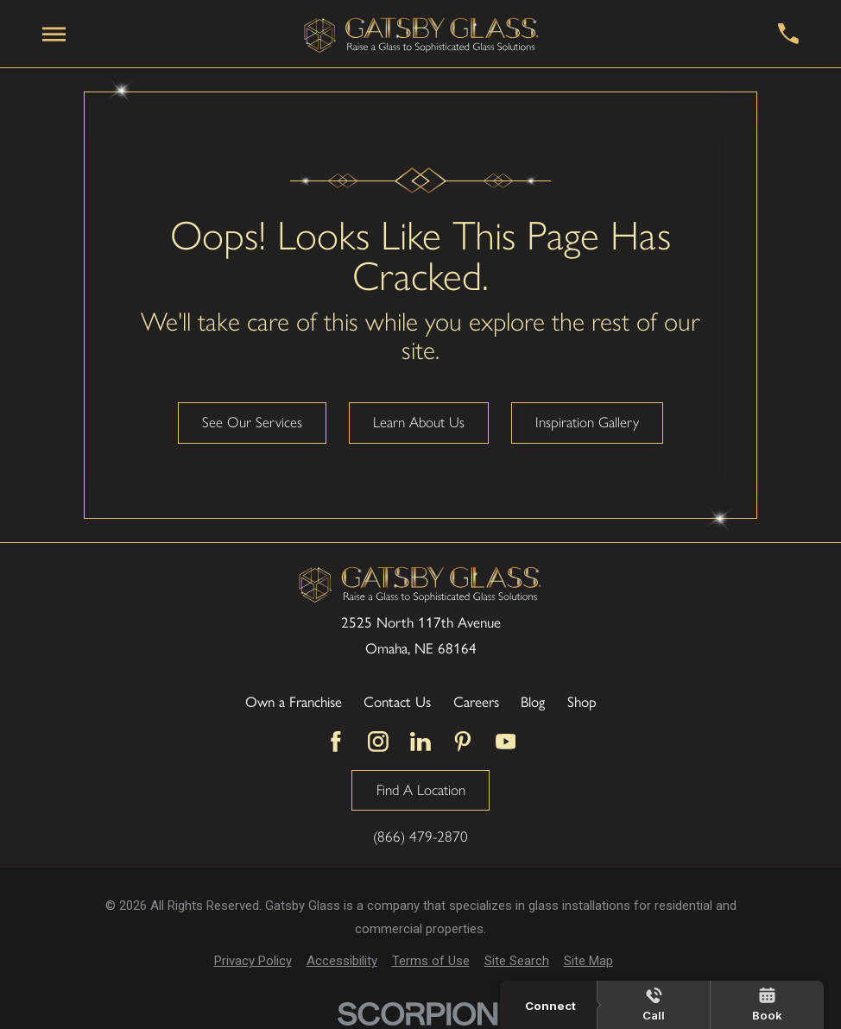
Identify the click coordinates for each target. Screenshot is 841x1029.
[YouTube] (506, 741)
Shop (582, 701)
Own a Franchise (293, 701)
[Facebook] (336, 741)
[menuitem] (253, 961)
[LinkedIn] (420, 741)
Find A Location (420, 790)
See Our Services (252, 422)
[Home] (422, 34)
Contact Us (397, 701)
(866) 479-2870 (420, 837)
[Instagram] (378, 741)
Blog (533, 701)
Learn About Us (419, 422)
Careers (476, 701)
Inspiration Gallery (587, 422)
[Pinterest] (462, 741)
